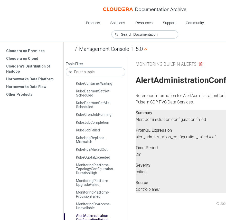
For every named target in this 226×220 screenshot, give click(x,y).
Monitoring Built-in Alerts (166, 64)
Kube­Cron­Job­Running (93, 114)
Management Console (104, 49)
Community (195, 23)
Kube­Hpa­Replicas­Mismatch (91, 140)
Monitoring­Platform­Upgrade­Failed (92, 183)
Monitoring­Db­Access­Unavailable (93, 206)
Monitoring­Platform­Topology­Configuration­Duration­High (95, 169)
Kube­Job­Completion (92, 122)
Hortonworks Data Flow (26, 87)
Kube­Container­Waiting (94, 83)
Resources (144, 23)
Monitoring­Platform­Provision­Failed (92, 194)
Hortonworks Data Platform (30, 79)
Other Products (19, 94)
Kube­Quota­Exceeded (93, 157)
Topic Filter (74, 64)
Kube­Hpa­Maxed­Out (92, 149)
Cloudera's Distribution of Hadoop (28, 68)
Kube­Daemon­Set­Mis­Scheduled (93, 105)
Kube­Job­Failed (88, 130)
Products (93, 23)
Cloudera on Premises (25, 51)
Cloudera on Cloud (22, 58)
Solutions (117, 23)
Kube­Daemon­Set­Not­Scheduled (93, 93)
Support (169, 23)
